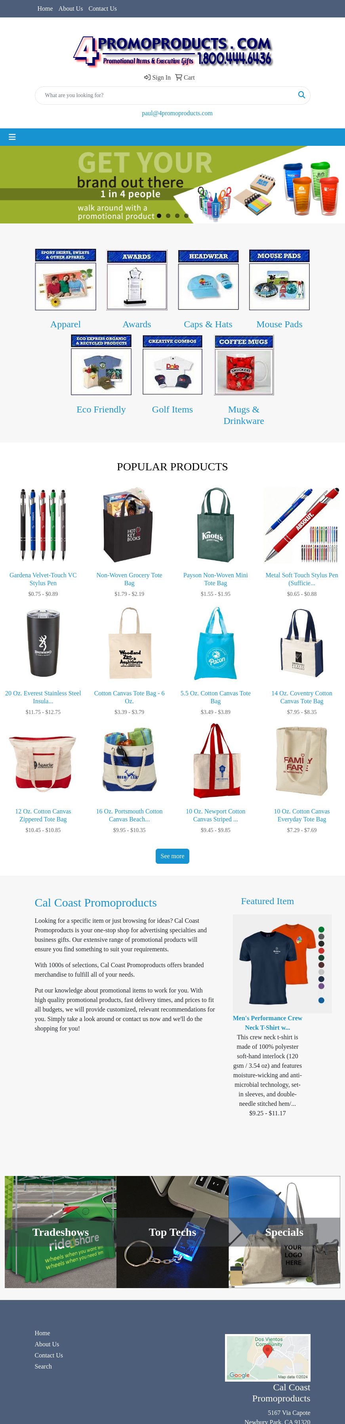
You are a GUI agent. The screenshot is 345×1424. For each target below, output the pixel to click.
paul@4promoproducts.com (177, 113)
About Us (71, 8)
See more (173, 856)
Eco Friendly (101, 409)
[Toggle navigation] (12, 137)
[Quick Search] (164, 95)
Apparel (65, 324)
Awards (136, 324)
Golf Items (172, 409)
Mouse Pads (279, 324)
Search (43, 1366)
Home (45, 8)
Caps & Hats (208, 324)
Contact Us (102, 8)
